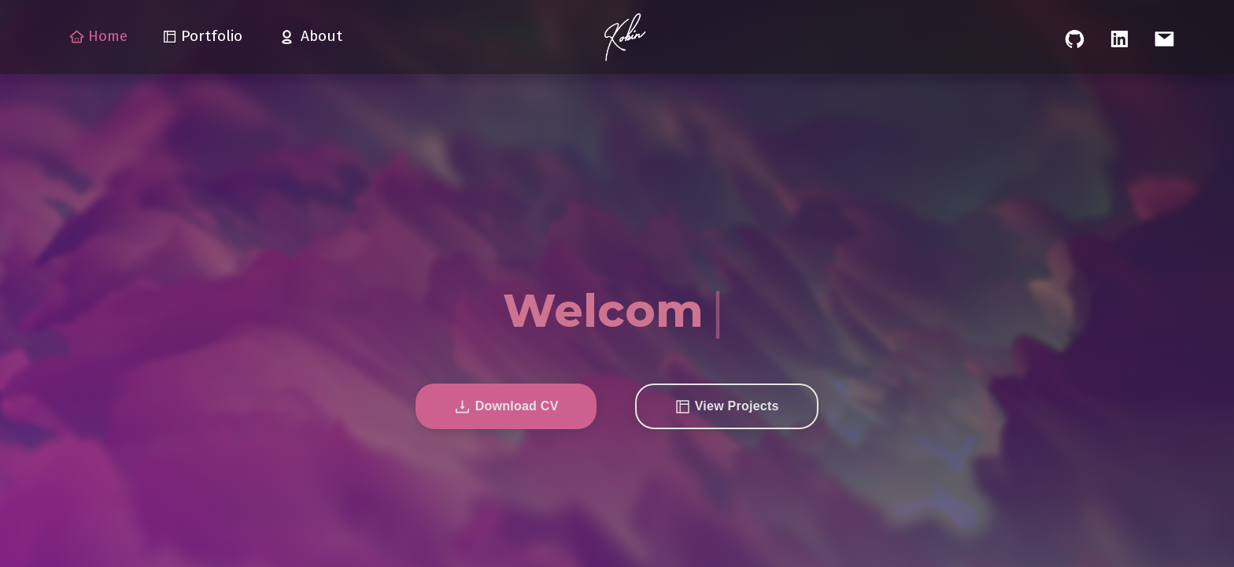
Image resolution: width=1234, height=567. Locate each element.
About (309, 36)
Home (98, 36)
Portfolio (202, 36)
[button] (506, 406)
